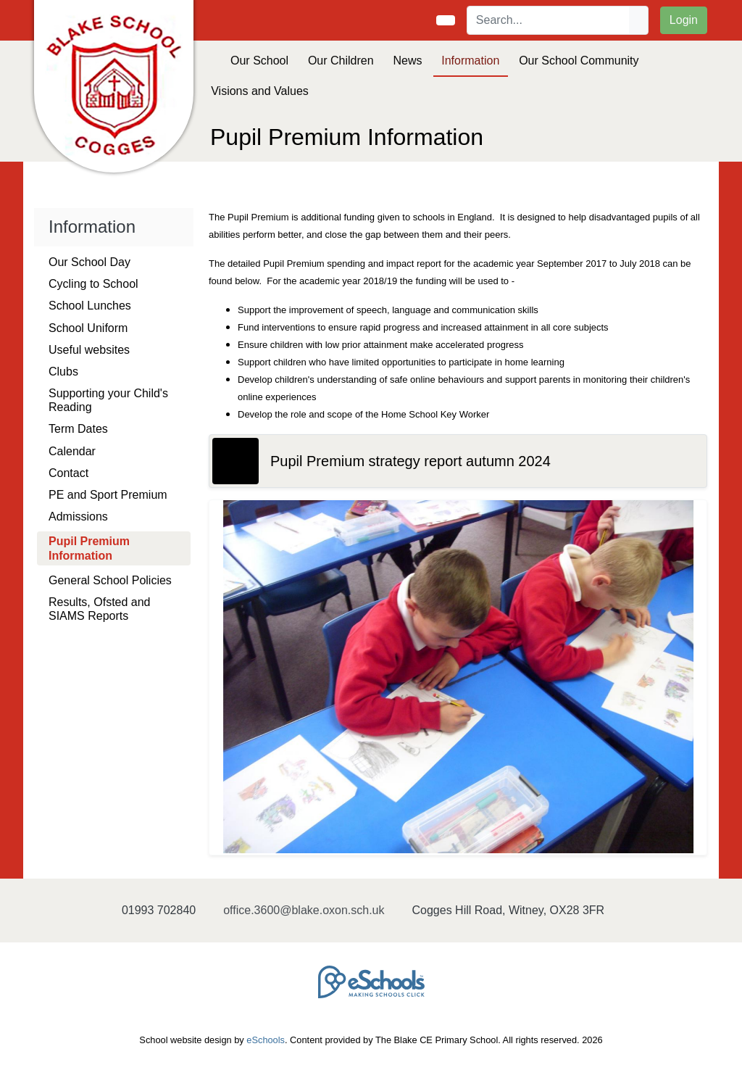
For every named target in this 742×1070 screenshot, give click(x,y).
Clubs (63, 371)
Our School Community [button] (578, 60)
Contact (68, 473)
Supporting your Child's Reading (108, 400)
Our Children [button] (341, 60)
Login (684, 20)
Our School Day (89, 262)
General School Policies (110, 580)
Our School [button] (259, 60)
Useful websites (89, 350)
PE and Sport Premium (108, 495)
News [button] (407, 60)
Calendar (72, 451)
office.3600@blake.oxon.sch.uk (303, 910)
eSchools (265, 1039)
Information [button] (470, 60)
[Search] (548, 20)
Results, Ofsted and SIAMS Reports (100, 609)
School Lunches (90, 305)
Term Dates (78, 429)
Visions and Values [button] (260, 91)
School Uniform (88, 328)
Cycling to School (93, 284)
